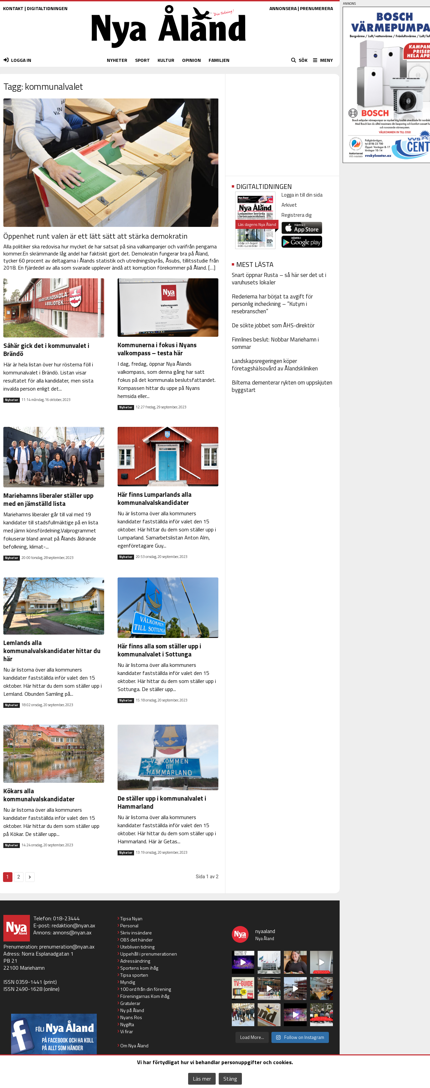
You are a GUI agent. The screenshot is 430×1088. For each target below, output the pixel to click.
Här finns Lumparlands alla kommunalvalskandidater (154, 498)
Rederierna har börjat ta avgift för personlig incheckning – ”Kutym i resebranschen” (272, 304)
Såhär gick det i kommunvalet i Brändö (46, 349)
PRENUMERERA (316, 8)
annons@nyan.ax (72, 932)
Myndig (127, 981)
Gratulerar (130, 1003)
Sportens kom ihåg (139, 967)
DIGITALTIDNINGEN (47, 8)
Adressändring (135, 960)
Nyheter (11, 400)
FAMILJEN (219, 60)
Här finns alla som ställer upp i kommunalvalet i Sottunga (159, 650)
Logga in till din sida (302, 195)
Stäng (230, 1079)
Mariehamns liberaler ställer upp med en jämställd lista (48, 499)
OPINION (191, 60)
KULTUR (166, 60)
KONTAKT (13, 8)
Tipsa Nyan (131, 918)
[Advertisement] (282, 123)
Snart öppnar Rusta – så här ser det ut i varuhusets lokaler (279, 279)
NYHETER (117, 60)
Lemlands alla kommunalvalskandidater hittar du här (51, 650)
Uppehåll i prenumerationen (148, 953)
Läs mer (202, 1079)
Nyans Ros (131, 1017)
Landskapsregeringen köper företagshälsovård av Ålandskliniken (275, 365)
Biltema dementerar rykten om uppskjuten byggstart (282, 386)
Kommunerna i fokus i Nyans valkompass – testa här (157, 349)
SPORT (142, 60)
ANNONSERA (283, 8)
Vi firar (126, 1031)
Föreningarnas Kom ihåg (144, 996)
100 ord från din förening (145, 989)
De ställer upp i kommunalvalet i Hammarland (162, 802)
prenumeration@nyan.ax (66, 946)
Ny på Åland (132, 1010)
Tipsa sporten (134, 974)
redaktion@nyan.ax (73, 925)
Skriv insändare (136, 932)
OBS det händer (136, 939)
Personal (129, 925)
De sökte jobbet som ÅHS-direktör (273, 325)
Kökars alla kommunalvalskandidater (39, 795)
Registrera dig (296, 215)
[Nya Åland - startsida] (168, 49)
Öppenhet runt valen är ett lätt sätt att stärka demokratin (95, 236)
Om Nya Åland (134, 1045)
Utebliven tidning (137, 946)
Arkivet (289, 205)
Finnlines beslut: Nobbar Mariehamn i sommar (275, 343)
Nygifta (127, 1024)
